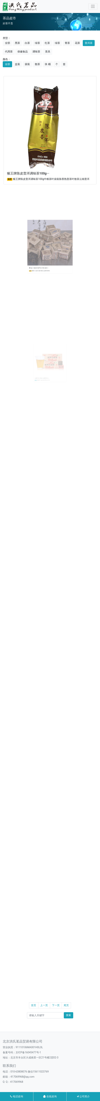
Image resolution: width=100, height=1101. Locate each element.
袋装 (27, 64)
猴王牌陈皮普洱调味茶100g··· (29, 171)
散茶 (37, 64)
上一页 (44, 1005)
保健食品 (22, 51)
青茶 (67, 42)
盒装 (17, 64)
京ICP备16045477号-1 (28, 1052)
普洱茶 (88, 42)
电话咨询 (16, 1096)
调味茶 (36, 51)
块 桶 (47, 64)
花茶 (77, 42)
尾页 (66, 1005)
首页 (33, 1005)
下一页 (56, 1005)
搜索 (68, 1015)
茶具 (47, 51)
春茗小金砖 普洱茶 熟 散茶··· (43, 260)
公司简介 (83, 1096)
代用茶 (9, 51)
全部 (7, 42)
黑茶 (17, 42)
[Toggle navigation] (92, 6)
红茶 (47, 42)
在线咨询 (50, 1096)
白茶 (27, 42)
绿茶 (37, 42)
